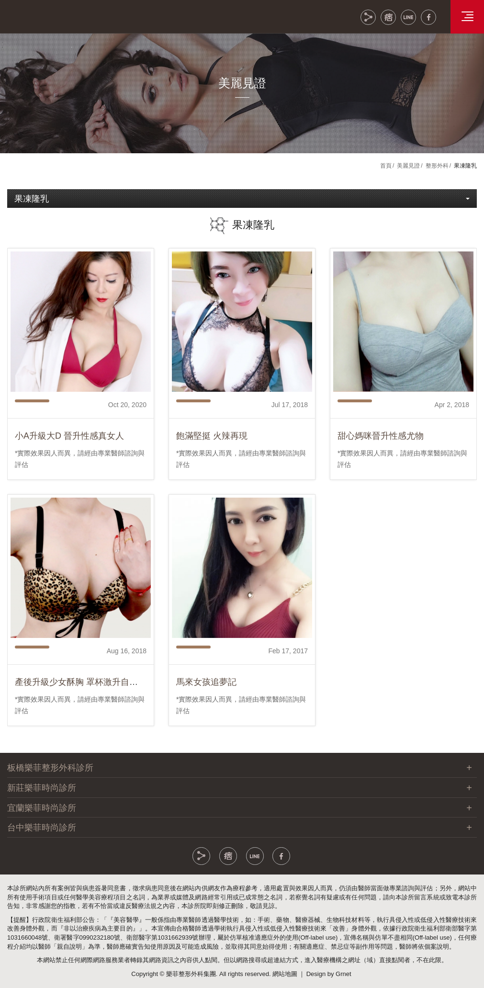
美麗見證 (408, 165)
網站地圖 (284, 973)
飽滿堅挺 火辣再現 (212, 450)
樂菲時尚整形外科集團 (62, 15)
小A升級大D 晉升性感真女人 (69, 450)
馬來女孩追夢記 (206, 697)
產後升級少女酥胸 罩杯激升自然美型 (85, 697)
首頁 (386, 165)
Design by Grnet (328, 973)
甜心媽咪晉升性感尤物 (381, 450)
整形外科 (437, 165)
